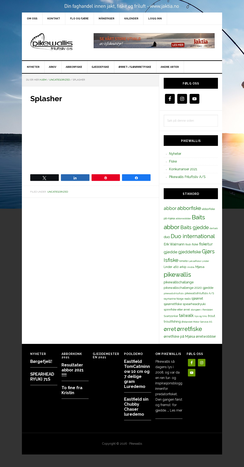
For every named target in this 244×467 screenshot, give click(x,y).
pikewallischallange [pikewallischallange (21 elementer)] (179, 282)
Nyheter (175, 154)
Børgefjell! (41, 361)
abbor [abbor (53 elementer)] (170, 208)
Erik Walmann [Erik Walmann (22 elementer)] (174, 244)
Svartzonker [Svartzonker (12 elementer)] (171, 316)
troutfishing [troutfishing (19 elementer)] (172, 321)
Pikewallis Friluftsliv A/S (187, 177)
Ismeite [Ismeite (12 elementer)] (183, 261)
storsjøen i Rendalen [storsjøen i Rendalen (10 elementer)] (202, 309)
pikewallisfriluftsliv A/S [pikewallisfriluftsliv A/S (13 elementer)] (199, 293)
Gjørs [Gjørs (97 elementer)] (208, 251)
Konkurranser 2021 (183, 169)
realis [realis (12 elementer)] (187, 298)
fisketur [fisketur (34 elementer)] (206, 244)
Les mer (176, 410)
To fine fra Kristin (72, 390)
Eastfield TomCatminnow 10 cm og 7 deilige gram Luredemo (137, 374)
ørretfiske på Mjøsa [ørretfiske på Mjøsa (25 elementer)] (179, 336)
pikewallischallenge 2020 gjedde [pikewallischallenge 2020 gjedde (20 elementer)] (188, 288)
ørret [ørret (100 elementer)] (170, 329)
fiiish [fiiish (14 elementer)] (188, 244)
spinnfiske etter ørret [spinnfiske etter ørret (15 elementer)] (177, 309)
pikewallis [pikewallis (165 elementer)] (177, 274)
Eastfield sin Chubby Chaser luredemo (136, 407)
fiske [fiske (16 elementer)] (195, 244)
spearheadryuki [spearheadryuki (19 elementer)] (194, 304)
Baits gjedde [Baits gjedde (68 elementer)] (194, 227)
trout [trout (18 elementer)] (211, 316)
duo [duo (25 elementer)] (167, 237)
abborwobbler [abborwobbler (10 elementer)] (183, 218)
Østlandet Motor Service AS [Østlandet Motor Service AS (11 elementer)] (197, 321)
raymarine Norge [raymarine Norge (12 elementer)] (174, 298)
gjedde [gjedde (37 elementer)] (170, 252)
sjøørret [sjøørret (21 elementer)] (197, 298)
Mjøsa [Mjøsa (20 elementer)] (199, 267)
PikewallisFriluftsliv (57, 42)
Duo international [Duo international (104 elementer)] (193, 236)
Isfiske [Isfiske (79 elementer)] (171, 260)
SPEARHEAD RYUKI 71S (42, 377)
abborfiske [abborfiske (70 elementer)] (189, 208)
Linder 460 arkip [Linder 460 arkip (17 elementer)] (175, 267)
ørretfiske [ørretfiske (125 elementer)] (189, 329)
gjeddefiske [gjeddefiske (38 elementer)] (189, 251)
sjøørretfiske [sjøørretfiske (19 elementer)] (173, 304)
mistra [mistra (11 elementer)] (190, 267)
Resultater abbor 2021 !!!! (73, 369)
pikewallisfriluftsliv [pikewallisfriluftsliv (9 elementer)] (174, 293)
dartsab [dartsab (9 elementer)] (214, 228)
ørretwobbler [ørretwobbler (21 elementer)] (206, 336)
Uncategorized (57, 191)
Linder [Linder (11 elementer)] (205, 261)
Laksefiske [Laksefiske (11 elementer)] (195, 261)
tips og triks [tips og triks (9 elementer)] (201, 316)
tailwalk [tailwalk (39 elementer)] (186, 315)
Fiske (173, 161)
